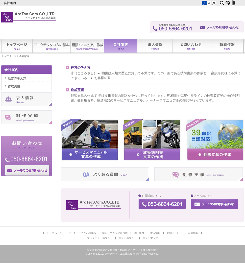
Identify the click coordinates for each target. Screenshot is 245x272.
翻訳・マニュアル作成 (87, 46)
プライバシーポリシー (99, 238)
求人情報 (155, 46)
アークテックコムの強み (52, 46)
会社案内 (10, 3)
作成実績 (77, 90)
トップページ (17, 46)
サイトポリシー (127, 238)
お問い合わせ (191, 46)
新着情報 (226, 46)
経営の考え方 (80, 67)
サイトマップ (150, 238)
